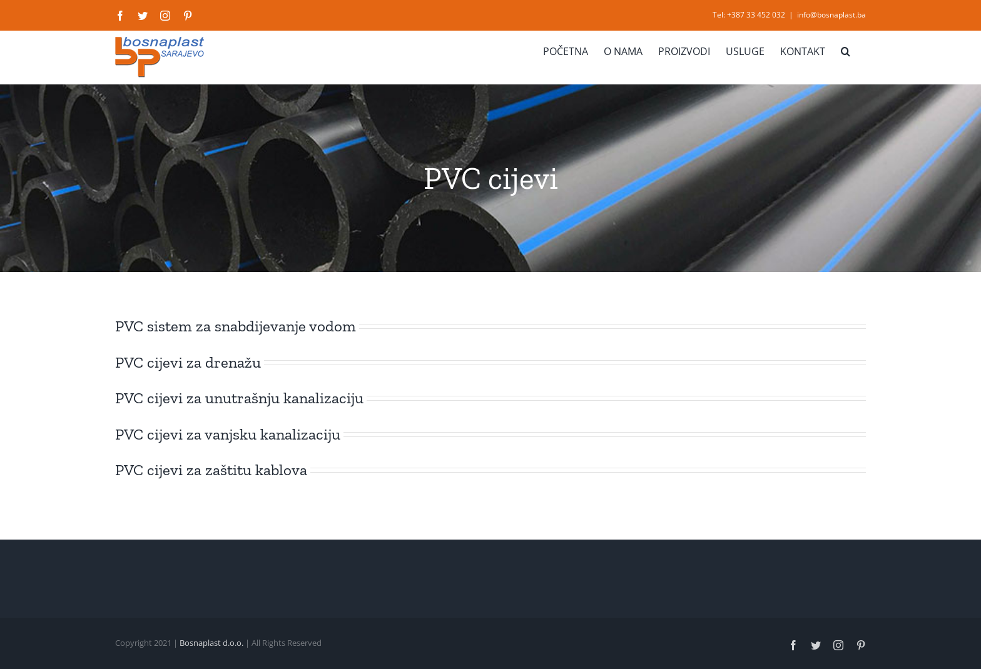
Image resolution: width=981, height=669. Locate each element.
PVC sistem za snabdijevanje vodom (235, 325)
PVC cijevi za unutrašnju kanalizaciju (239, 397)
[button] (845, 51)
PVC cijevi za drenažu (188, 362)
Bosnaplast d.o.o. (211, 642)
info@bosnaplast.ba (831, 14)
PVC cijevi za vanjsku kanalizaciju (227, 434)
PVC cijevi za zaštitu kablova (211, 469)
